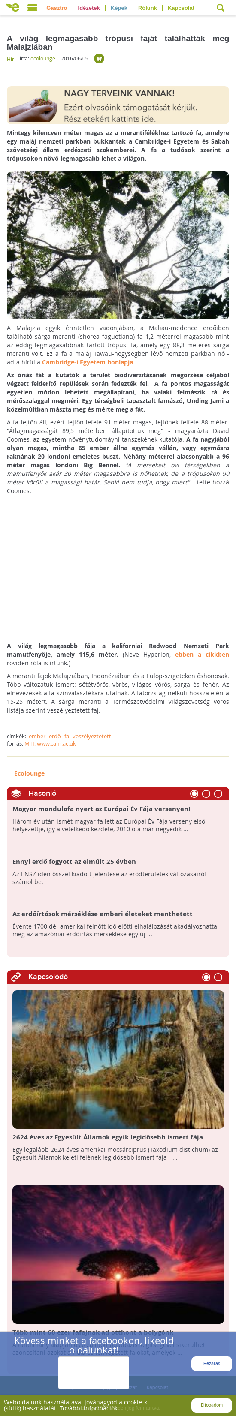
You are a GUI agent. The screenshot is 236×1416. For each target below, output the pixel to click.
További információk (89, 1408)
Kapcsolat (181, 8)
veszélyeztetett (92, 736)
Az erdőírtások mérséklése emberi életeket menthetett (102, 914)
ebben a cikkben (202, 654)
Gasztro (56, 8)
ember (37, 736)
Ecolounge (29, 773)
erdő (55, 736)
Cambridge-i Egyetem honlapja (87, 362)
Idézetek (89, 8)
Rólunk (147, 8)
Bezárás (211, 1363)
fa (66, 736)
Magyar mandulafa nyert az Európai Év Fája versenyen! (101, 809)
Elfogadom (212, 1405)
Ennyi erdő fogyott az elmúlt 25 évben (74, 861)
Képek (119, 8)
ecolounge (42, 58)
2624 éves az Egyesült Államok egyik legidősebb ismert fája (107, 1137)
